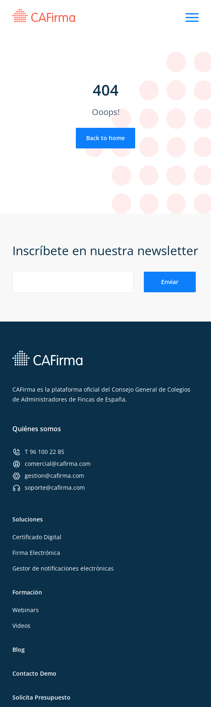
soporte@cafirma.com (55, 487)
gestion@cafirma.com (54, 475)
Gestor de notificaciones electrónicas (63, 568)
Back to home (105, 138)
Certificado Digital (36, 537)
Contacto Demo (34, 673)
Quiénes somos (36, 428)
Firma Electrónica (36, 553)
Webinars (25, 610)
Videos (21, 625)
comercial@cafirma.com (58, 463)
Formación (27, 592)
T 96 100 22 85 (44, 452)
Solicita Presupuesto (41, 697)
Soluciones (27, 519)
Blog (18, 649)
